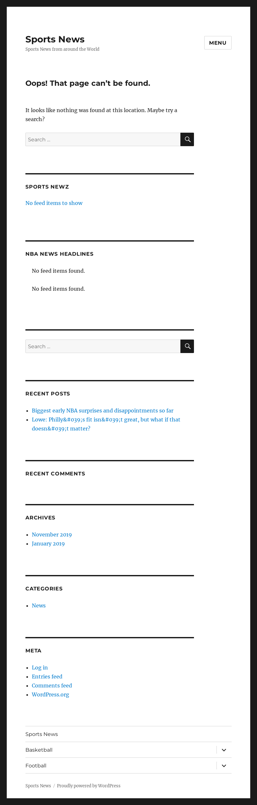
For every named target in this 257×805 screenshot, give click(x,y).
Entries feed (47, 676)
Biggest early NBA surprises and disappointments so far (102, 410)
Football (35, 766)
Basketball (38, 750)
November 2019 (52, 534)
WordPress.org (50, 694)
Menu (218, 43)
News (39, 605)
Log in (40, 667)
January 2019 (48, 543)
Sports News (55, 39)
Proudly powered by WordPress (89, 786)
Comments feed (52, 685)
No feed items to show (53, 203)
